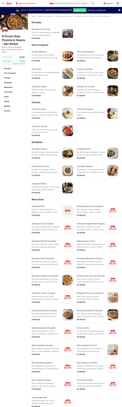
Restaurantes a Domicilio (46, 16)
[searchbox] (72, 3)
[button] (26, 3)
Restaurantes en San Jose (64, 16)
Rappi (33, 16)
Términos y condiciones (97, 10)
